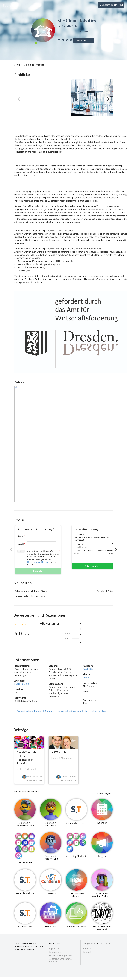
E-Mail (20, 544)
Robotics (87, 677)
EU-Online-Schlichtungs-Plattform (61, 960)
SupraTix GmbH (22, 683)
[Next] (107, 99)
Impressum (54, 948)
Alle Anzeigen (104, 793)
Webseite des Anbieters (31, 710)
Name (20, 536)
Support (51, 710)
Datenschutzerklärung (37, 562)
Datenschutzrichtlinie (97, 710)
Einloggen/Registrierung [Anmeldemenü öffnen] (111, 5)
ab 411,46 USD (84, 40)
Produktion (88, 668)
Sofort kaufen (101, 566)
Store (17, 64)
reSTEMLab (58, 752)
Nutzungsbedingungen (70, 710)
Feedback (88, 948)
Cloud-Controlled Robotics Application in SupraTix (27, 758)
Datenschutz (55, 951)
